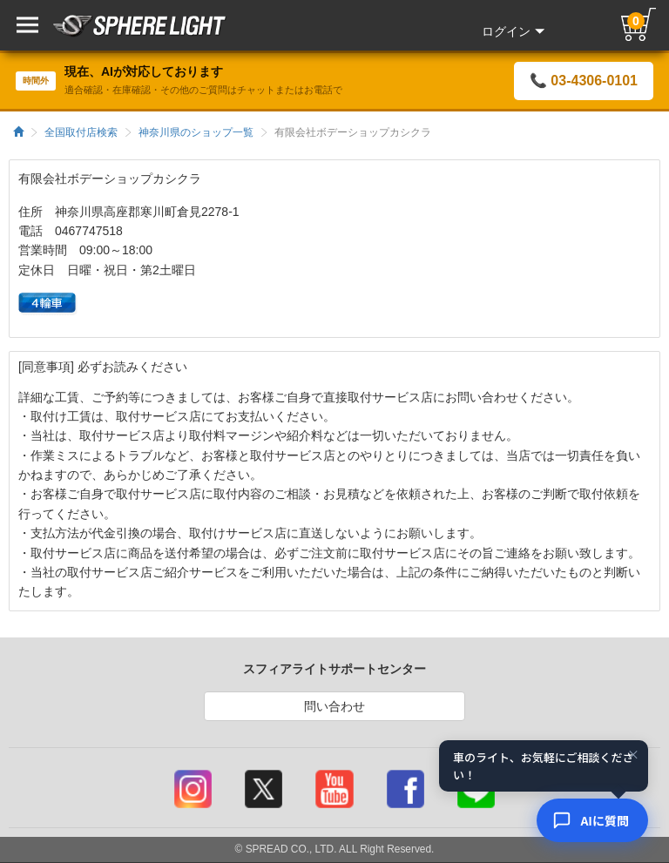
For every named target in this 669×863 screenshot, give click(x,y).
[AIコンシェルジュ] (592, 820)
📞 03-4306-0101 (584, 80)
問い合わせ (334, 706)
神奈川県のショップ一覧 (196, 132)
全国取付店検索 (81, 132)
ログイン (513, 31)
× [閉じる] (633, 755)
